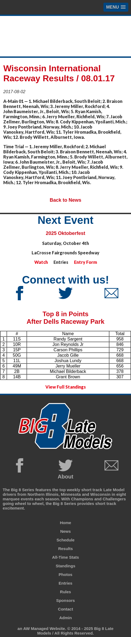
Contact (65, 609)
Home (65, 522)
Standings (65, 566)
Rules (65, 591)
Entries (65, 583)
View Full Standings (65, 386)
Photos (65, 574)
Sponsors (65, 600)
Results (65, 548)
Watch (41, 262)
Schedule (65, 540)
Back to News (65, 200)
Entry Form (85, 262)
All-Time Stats (65, 557)
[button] (115, 7)
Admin (65, 617)
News (65, 531)
